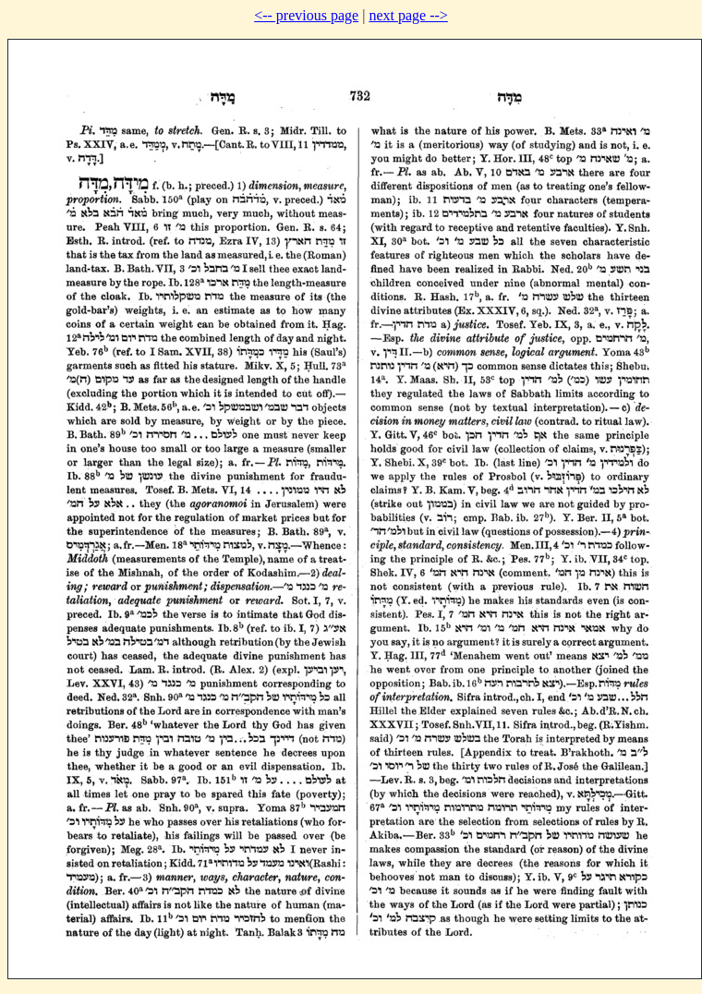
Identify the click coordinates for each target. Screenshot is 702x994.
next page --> (408, 15)
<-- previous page (306, 15)
